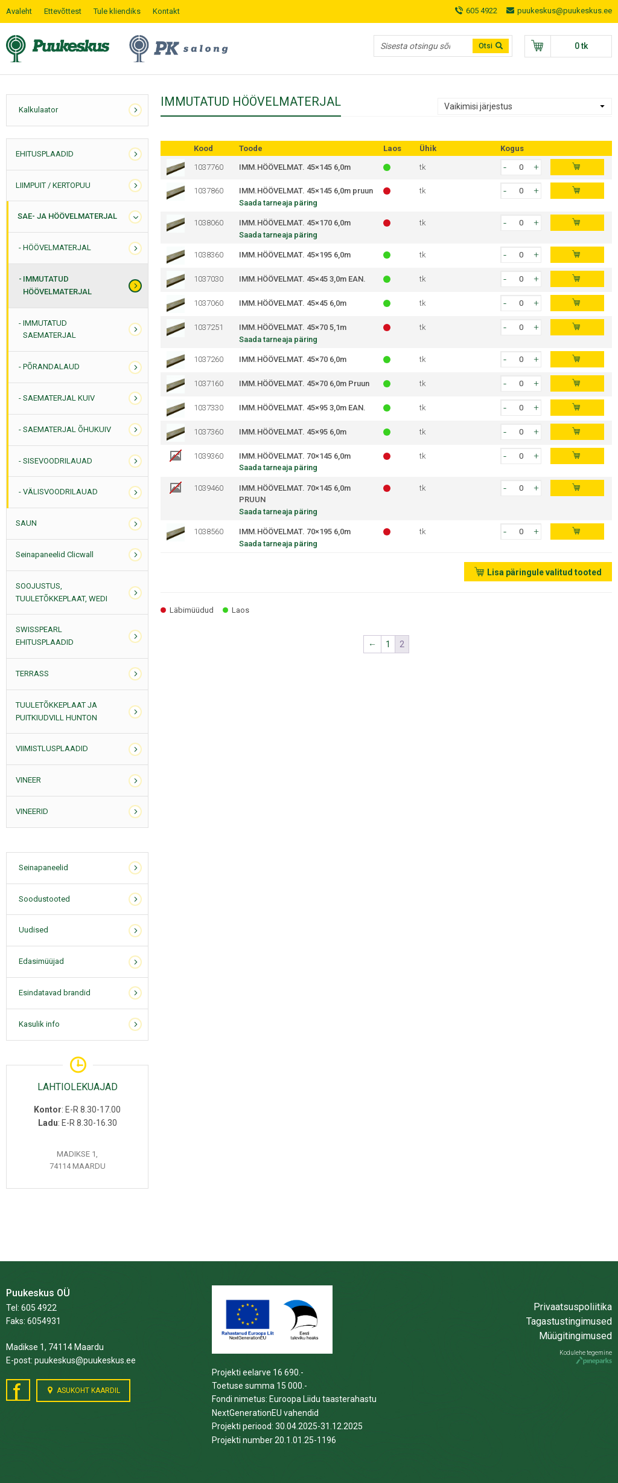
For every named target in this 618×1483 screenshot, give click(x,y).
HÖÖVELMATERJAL (57, 247)
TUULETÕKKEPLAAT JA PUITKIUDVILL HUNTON (56, 711)
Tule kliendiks (117, 11)
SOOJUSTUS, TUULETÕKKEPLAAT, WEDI (61, 592)
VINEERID (32, 811)
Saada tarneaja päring (278, 202)
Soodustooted (44, 898)
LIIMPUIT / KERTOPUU (53, 185)
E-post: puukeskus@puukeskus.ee (71, 1360)
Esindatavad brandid (55, 992)
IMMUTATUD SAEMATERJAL (49, 329)
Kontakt (166, 11)
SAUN (26, 523)
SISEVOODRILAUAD (57, 460)
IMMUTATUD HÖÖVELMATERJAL (57, 285)
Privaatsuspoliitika (573, 1307)
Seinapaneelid (43, 867)
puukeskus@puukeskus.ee (564, 10)
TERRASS (32, 673)
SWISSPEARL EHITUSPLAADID (45, 636)
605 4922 (481, 10)
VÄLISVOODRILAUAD (60, 491)
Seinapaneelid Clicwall (55, 554)
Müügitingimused (575, 1336)
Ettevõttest (62, 11)
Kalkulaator (38, 109)
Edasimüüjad (41, 961)
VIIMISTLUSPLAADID (52, 748)
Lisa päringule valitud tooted (544, 572)
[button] (536, 167)
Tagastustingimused (569, 1321)
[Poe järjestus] (525, 106)
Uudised (33, 929)
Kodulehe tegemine (585, 1357)
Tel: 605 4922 (31, 1308)
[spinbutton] (520, 167)
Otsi (485, 46)
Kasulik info (39, 1024)
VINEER (28, 779)
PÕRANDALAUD (51, 366)
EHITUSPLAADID (45, 153)
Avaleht (19, 11)
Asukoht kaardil (88, 1390)
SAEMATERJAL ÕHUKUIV (67, 429)
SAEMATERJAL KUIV (59, 397)
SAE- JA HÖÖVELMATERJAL (67, 216)
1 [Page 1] (388, 644)
